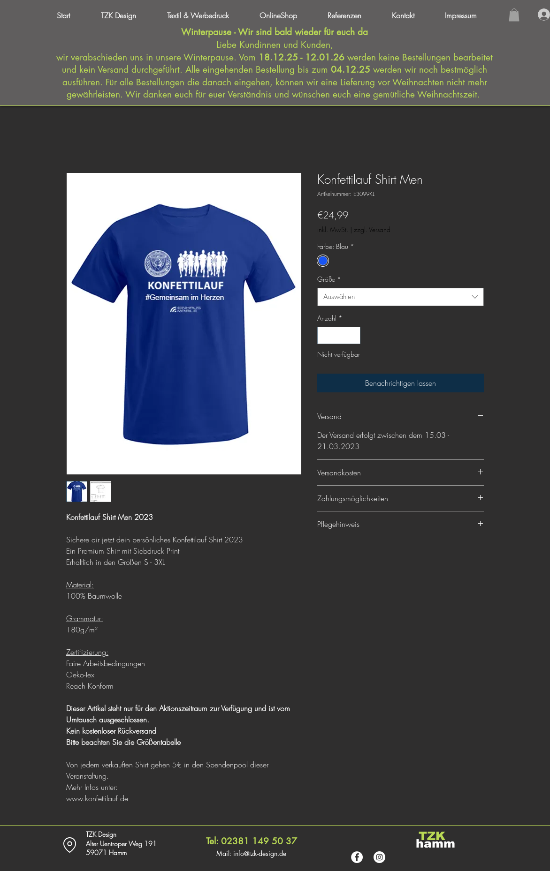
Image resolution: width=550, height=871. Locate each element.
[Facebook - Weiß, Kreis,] (357, 857)
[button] (469, 15)
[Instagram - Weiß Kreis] (379, 857)
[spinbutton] (338, 335)
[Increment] (353, 335)
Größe (329, 279)
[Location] (69, 844)
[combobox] (400, 297)
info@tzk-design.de (259, 853)
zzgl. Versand (372, 229)
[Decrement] (324, 335)
